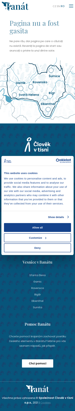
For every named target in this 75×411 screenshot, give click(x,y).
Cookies (45, 402)
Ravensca (37, 288)
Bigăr (37, 294)
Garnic (37, 281)
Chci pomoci (37, 363)
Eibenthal (37, 301)
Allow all (37, 227)
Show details (56, 217)
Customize (37, 237)
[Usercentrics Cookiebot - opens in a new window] (56, 161)
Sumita (37, 307)
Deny (37, 247)
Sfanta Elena (37, 275)
